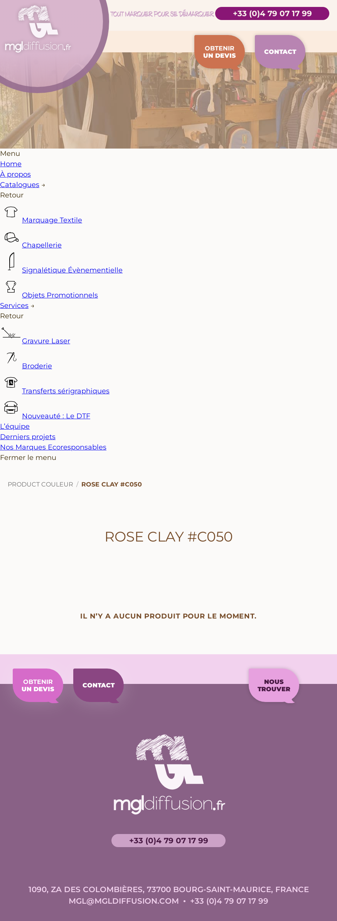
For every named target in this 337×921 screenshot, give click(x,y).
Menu (10, 160)
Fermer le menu (28, 464)
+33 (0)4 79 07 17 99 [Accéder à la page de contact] (272, 13)
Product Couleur (40, 491)
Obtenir (215, 55)
